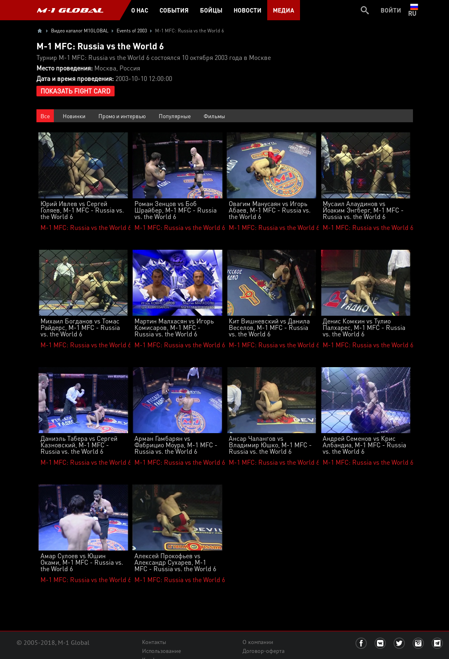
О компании (258, 642)
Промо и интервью (122, 115)
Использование (161, 651)
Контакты (154, 642)
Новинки (74, 115)
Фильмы (214, 115)
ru (414, 10)
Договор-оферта (264, 651)
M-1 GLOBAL (70, 10)
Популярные (175, 115)
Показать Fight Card (75, 91)
